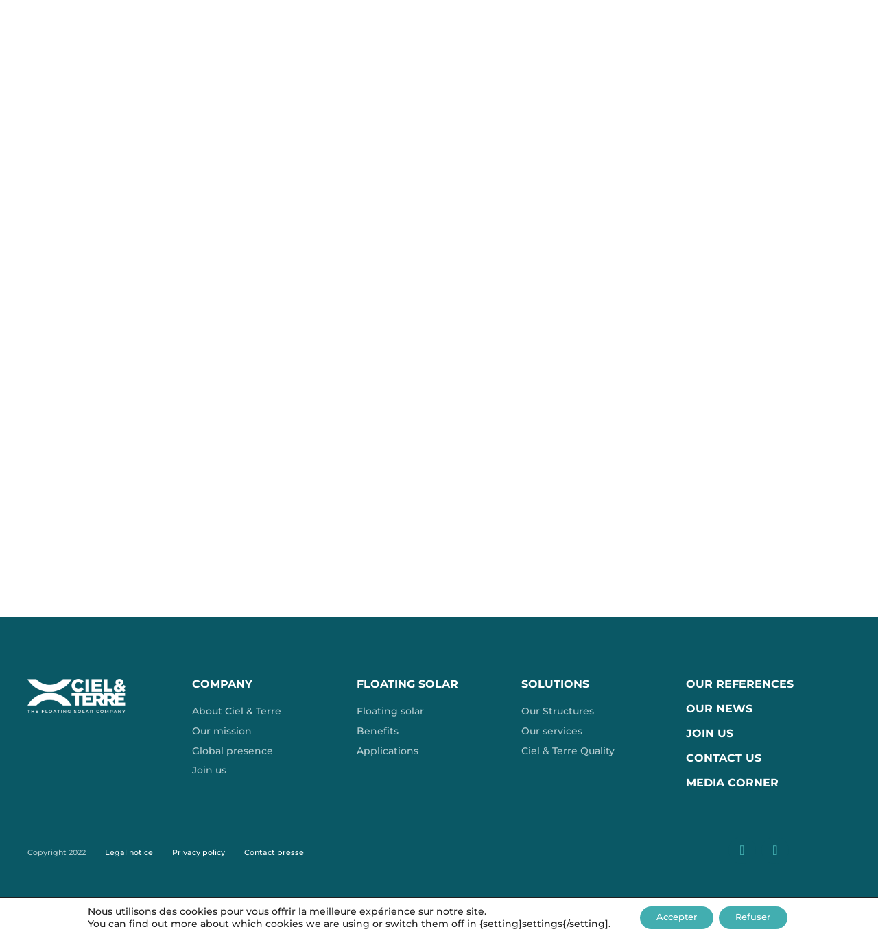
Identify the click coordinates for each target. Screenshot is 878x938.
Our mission (222, 731)
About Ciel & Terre (236, 711)
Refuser (760, 917)
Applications (387, 751)
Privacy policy (198, 852)
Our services (551, 731)
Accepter (671, 917)
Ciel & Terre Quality (568, 751)
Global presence (232, 751)
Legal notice (129, 852)
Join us (209, 770)
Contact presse (274, 852)
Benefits (378, 731)
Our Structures (557, 711)
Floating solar (390, 711)
